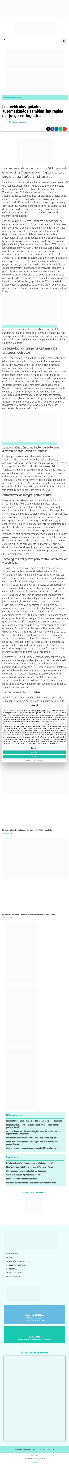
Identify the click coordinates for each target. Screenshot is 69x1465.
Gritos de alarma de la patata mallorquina (23, 1175)
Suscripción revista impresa (17, 1261)
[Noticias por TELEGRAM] (34, 1309)
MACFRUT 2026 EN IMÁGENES (33, 1192)
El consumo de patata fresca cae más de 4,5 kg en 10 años (29, 1167)
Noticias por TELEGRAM (34, 1315)
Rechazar (34, 752)
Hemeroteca (11, 1269)
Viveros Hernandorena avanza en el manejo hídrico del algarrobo (32, 1148)
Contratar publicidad (15, 1276)
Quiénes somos (12, 1253)
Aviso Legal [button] (34, 1455)
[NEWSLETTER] (34, 1331)
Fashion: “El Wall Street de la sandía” (21, 1179)
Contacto (10, 1257)
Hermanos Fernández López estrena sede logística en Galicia (27, 830)
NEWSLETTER (34, 1337)
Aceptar (34, 756)
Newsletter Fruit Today (16, 1265)
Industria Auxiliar (12, 97)
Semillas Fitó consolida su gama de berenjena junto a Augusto (31, 1138)
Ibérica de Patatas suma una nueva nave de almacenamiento (31, 1183)
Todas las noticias (14, 1273)
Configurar (34, 748)
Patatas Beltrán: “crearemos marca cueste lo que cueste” (29, 1163)
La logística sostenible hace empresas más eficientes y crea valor (28, 914)
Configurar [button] (34, 1462)
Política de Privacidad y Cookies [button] (34, 1459)
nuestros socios (40, 711)
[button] (4, 41)
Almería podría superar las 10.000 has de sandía (26, 1171)
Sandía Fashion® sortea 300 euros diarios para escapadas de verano (34, 1121)
